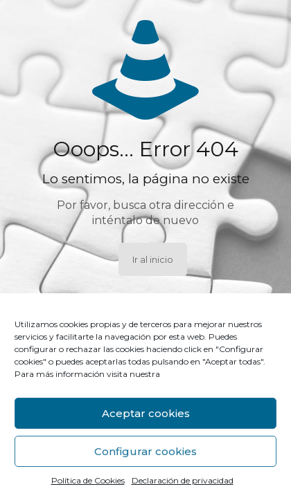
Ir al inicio (152, 259)
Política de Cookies (88, 480)
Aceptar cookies (146, 413)
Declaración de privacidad (182, 480)
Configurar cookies (145, 451)
